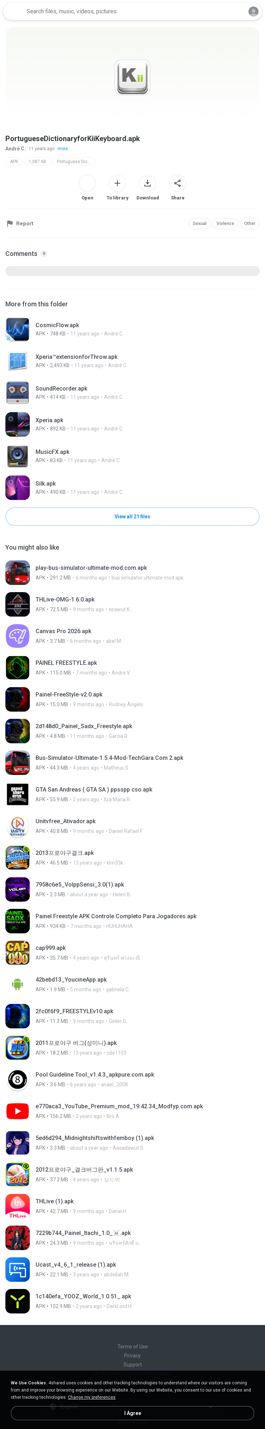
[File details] (132, 329)
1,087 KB (37, 161)
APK (14, 161)
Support (133, 1364)
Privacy (132, 1355)
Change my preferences (92, 1397)
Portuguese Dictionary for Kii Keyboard (76, 161)
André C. (15, 149)
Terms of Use (132, 1346)
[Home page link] (13, 11)
